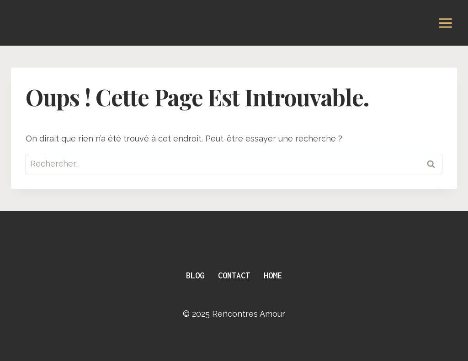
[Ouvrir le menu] (445, 22)
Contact (234, 275)
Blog (195, 275)
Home (273, 275)
